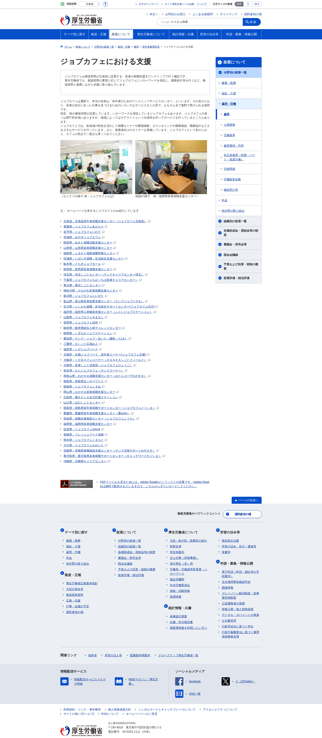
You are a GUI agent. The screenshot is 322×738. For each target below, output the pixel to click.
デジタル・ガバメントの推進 (240, 607)
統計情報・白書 (181, 601)
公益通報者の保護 (233, 595)
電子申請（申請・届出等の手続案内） (240, 566)
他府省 (92, 647)
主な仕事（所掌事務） (184, 553)
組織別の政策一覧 (235, 221)
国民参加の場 (253, 14)
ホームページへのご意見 (142, 705)
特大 (257, 4)
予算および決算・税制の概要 (241, 266)
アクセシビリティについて (220, 701)
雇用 (226, 114)
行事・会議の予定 (77, 598)
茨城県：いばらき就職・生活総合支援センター (95, 258)
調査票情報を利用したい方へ (188, 619)
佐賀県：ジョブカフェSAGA (83, 429)
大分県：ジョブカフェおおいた (85, 445)
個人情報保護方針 (119, 701)
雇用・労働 (229, 103)
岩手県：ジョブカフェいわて (84, 231)
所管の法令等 (232, 529)
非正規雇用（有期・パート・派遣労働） (239, 157)
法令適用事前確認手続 (236, 574)
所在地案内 (177, 547)
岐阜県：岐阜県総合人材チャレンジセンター (94, 328)
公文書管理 (229, 612)
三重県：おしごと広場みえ (82, 344)
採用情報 (175, 592)
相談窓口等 (231, 189)
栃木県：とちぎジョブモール (84, 263)
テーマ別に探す (77, 529)
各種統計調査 (178, 608)
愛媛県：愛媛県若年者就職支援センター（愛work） (98, 413)
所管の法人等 (113, 647)
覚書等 (226, 547)
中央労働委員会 (180, 580)
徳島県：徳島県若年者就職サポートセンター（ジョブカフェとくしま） (111, 408)
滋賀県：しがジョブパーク (82, 349)
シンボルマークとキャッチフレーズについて (167, 701)
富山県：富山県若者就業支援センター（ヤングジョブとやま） (105, 301)
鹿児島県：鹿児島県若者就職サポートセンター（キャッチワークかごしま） (114, 456)
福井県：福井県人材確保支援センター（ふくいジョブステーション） (109, 312)
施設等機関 (177, 574)
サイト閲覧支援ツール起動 (179, 4)
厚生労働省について (184, 529)
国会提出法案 (230, 536)
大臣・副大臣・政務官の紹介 (188, 536)
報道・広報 (74, 568)
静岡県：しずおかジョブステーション (89, 333)
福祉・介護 (229, 93)
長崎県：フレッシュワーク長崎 (85, 434)
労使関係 (229, 168)
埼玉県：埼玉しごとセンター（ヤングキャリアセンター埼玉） (105, 274)
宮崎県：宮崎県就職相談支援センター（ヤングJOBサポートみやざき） (111, 450)
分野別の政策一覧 (235, 72)
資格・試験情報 (180, 586)
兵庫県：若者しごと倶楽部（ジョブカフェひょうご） (99, 365)
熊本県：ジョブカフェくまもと (85, 440)
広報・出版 (73, 592)
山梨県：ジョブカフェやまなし (85, 317)
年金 (224, 200)
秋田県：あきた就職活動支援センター (89, 242)
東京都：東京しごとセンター (84, 285)
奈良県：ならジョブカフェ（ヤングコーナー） (95, 370)
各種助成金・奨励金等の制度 (241, 233)
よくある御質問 (203, 14)
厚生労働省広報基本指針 (82, 575)
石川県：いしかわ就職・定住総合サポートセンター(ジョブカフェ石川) (110, 306)
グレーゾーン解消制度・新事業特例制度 (240, 587)
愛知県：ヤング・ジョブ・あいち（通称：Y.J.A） (97, 338)
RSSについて (110, 705)
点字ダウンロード (149, 4)
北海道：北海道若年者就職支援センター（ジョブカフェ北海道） (107, 221)
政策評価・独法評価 (237, 278)
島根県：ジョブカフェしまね (84, 386)
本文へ (154, 14)
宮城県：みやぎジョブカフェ (84, 237)
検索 (254, 21)
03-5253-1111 (131, 723)
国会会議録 (231, 254)
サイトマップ (228, 14)
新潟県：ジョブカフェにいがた (85, 295)
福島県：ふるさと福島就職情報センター (91, 253)
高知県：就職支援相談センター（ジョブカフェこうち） (101, 418)
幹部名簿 (175, 541)
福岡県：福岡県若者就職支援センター (89, 424)
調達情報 (227, 579)
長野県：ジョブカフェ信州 (82, 322)
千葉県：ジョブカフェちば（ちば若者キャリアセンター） (102, 279)
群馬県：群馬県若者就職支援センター (89, 269)
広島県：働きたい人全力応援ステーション (92, 397)
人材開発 (229, 124)
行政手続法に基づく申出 (237, 618)
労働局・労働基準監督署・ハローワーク (188, 567)
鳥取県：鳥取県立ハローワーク (85, 381)
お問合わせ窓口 (175, 14)
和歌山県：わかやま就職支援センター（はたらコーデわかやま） (107, 376)
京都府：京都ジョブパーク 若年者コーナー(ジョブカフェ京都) (106, 354)
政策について (234, 62)
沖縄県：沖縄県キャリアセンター (86, 461)
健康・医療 (229, 83)
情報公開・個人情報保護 (237, 601)
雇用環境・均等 (234, 145)
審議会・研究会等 (235, 244)
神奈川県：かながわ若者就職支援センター (92, 290)
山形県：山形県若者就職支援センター (89, 247)
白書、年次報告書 (181, 614)
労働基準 (229, 135)
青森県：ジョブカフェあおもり (85, 226)
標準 (239, 4)
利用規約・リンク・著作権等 (82, 701)
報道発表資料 (74, 586)
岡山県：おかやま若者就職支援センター (91, 392)
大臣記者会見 (74, 581)
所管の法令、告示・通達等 (239, 541)
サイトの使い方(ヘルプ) (78, 705)
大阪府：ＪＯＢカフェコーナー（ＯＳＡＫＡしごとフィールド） (107, 360)
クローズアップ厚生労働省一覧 (178, 647)
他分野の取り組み (233, 210)
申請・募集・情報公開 (238, 557)
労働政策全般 (232, 179)
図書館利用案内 (140, 647)
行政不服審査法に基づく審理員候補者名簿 (240, 626)
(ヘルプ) (201, 4)
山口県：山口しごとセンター (84, 402)
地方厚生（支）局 (181, 559)
